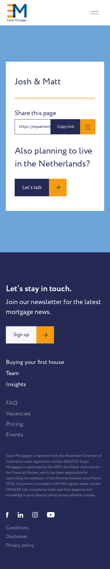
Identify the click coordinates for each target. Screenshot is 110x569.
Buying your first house (35, 362)
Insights (16, 384)
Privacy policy (20, 545)
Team (12, 373)
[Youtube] (51, 515)
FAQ (12, 403)
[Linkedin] (20, 515)
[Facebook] (7, 515)
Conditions (17, 528)
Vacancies (18, 414)
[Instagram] (35, 515)
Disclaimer (16, 536)
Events (14, 435)
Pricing (14, 424)
